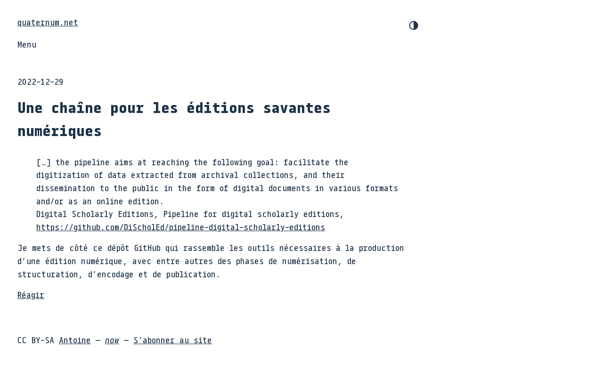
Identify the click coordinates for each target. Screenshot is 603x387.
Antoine (75, 340)
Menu (26, 44)
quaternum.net (47, 22)
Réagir (30, 295)
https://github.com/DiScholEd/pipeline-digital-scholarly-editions (180, 227)
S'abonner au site (172, 340)
